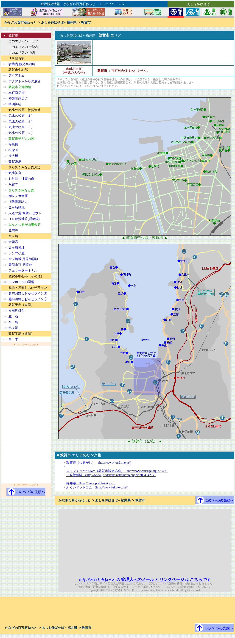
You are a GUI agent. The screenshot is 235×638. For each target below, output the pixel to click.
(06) (5, 98)
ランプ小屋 (16, 253)
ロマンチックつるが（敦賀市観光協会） (117, 471)
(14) (5, 150)
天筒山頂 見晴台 (20, 264)
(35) (5, 293)
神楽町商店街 (18, 98)
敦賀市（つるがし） (99, 462)
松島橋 (13, 144)
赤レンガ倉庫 (18, 196)
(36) (5, 299)
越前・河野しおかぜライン (27, 287)
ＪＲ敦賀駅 (16, 58)
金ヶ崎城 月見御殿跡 (23, 259)
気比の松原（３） (21, 127)
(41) (5, 339)
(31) (5, 259)
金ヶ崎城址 (16, 247)
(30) (5, 253)
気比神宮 (14, 173)
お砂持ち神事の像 (21, 178)
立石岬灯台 (16, 310)
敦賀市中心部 (18, 70)
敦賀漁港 (14, 161)
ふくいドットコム (98, 487)
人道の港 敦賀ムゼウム (25, 213)
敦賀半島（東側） (21, 305)
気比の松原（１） (21, 115)
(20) (5, 190)
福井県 (90, 483)
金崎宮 (13, 242)
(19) (5, 184)
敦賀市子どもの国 (21, 138)
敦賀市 (86, 22)
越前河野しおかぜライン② (27, 299)
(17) (5, 173)
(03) (5, 81)
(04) (5, 87)
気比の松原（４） (21, 133)
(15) (5, 156)
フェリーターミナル (22, 270)
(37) (5, 310)
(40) (5, 328)
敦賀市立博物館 (19, 87)
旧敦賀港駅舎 (18, 201)
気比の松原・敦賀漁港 (24, 110)
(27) (5, 230)
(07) (5, 104)
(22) (5, 201)
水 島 (13, 322)
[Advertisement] (26, 414)
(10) (5, 127)
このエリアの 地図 (21, 52)
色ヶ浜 (13, 328)
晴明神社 (14, 104)
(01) (5, 64)
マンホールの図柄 (21, 282)
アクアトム (16, 75)
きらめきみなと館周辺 (24, 167)
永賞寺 (13, 184)
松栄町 (13, 150)
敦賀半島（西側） (21, 333)
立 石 (13, 316)
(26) (5, 224)
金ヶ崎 (13, 236)
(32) (5, 265)
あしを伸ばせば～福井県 (58, 22)
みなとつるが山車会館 (24, 224)
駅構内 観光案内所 (21, 64)
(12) (5, 138)
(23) (5, 207)
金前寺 (13, 230)
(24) (5, 213)
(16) (5, 161)
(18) (5, 179)
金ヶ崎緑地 (16, 207)
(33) (5, 270)
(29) (5, 247)
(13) (5, 144)
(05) (5, 93)
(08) (5, 115)
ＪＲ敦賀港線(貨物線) (23, 219)
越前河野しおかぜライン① (27, 293)
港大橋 (13, 156)
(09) (5, 121)
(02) (5, 75)
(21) (5, 196)
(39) (5, 322)
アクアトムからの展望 (24, 81)
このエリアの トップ (23, 41)
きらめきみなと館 (21, 190)
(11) (4, 133)
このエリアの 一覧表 (23, 47)
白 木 (13, 339)
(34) (5, 282)
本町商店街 (16, 92)
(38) (5, 316)
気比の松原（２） (21, 121)
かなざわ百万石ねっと (20, 22)
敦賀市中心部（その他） (26, 276)
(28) (5, 242)
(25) (5, 219)
